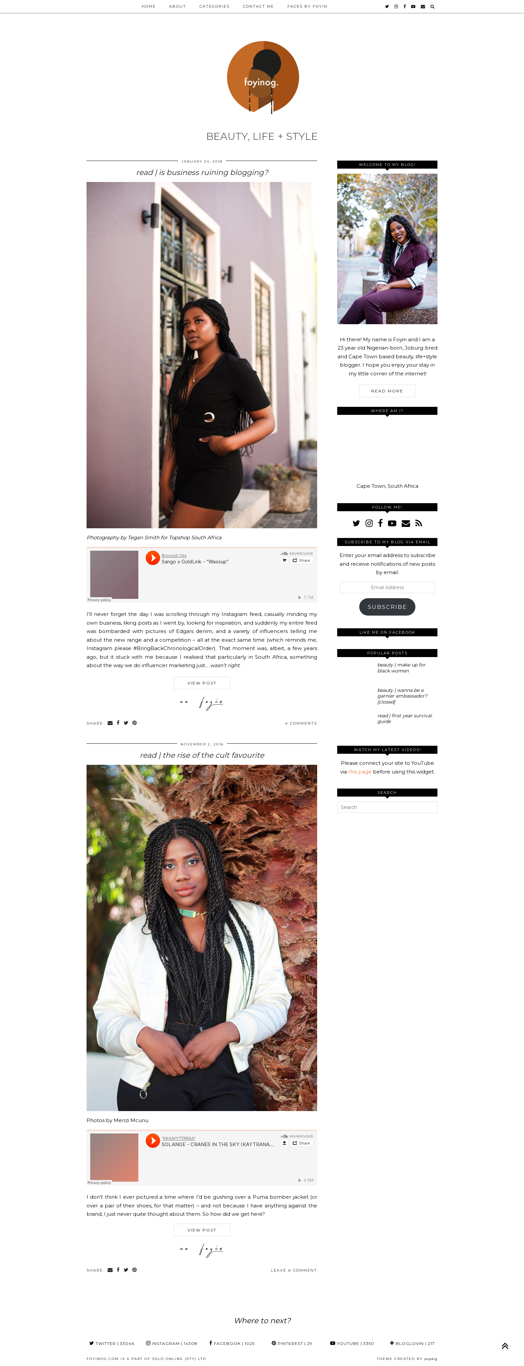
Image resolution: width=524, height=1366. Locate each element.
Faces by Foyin (307, 6)
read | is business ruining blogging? (202, 172)
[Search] (432, 6)
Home (149, 6)
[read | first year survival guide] (355, 723)
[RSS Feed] (418, 523)
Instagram (172, 1343)
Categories (215, 6)
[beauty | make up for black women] (355, 672)
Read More (387, 390)
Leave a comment (294, 1270)
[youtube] (413, 6)
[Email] (423, 6)
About (177, 6)
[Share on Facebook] (118, 723)
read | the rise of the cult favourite (202, 755)
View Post (202, 683)
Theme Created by (407, 1359)
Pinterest (292, 1343)
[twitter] (387, 6)
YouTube (352, 1343)
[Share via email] (110, 723)
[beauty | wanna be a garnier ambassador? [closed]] (355, 698)
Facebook (232, 1343)
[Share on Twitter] (126, 723)
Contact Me (258, 6)
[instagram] (396, 6)
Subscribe (387, 607)
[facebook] (404, 6)
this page (360, 771)
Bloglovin (412, 1343)
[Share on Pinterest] (135, 723)
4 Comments (301, 723)
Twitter (111, 1343)
